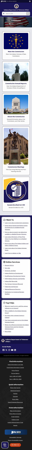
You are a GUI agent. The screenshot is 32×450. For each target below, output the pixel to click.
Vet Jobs (7, 268)
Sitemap (15, 396)
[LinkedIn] (15, 350)
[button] (30, 1)
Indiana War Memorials (11, 281)
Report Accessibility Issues (15, 440)
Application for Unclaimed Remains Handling (14, 293)
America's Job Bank (10, 270)
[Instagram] (9, 350)
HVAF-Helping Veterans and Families (15, 278)
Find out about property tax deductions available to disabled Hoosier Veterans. (16, 233)
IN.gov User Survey (15, 387)
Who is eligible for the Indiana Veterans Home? (15, 312)
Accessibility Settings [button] (15, 437)
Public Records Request (11, 286)
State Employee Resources (15, 402)
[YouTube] (12, 350)
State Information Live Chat (15, 364)
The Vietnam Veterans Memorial (14, 284)
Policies (15, 393)
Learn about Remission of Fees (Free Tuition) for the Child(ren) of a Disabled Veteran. (15, 239)
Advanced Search (15, 390)
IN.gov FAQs (15, 399)
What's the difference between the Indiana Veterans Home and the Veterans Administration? (17, 327)
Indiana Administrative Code (15, 422)
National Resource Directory (12, 289)
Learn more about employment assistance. (17, 223)
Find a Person (15, 370)
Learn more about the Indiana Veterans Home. (16, 249)
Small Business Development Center (15, 276)
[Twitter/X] (6, 350)
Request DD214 (9, 265)
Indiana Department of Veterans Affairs (16, 10)
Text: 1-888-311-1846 (15, 379)
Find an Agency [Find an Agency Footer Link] (15, 373)
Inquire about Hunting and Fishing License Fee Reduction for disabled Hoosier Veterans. (16, 227)
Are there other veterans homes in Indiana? (14, 316)
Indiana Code (15, 419)
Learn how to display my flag (13, 253)
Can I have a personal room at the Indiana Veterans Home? (16, 321)
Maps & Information (15, 411)
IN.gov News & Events (15, 413)
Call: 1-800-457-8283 (15, 376)
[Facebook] (3, 350)
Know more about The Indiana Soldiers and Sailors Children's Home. (16, 244)
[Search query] (15, 13)
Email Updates (15, 416)
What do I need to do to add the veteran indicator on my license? (16, 307)
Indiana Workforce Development (14, 273)
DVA (12, 24)
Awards (15, 425)
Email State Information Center (15, 367)
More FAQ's (8, 331)
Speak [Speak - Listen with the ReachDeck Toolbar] (15, 445)
